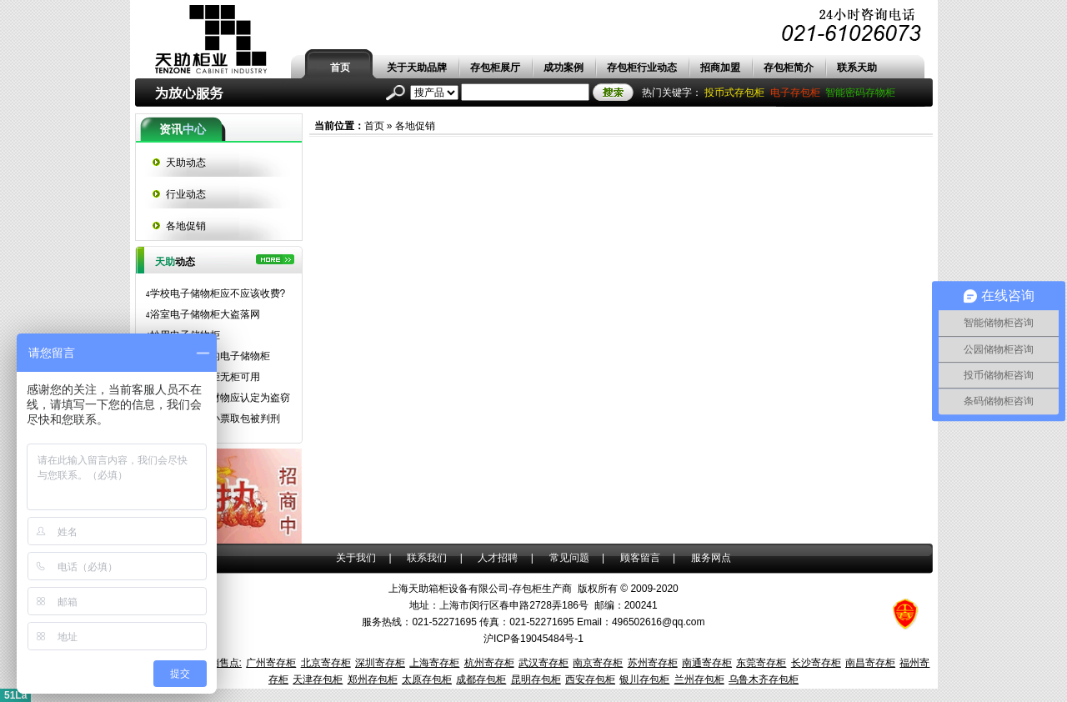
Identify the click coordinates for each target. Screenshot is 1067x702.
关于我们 (356, 558)
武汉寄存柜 (543, 663)
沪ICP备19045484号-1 (533, 638)
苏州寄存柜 (653, 663)
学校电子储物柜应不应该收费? (216, 293)
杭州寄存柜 (489, 663)
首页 (340, 67)
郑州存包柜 (373, 679)
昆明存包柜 (536, 679)
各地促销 (415, 126)
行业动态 (186, 194)
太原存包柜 (427, 679)
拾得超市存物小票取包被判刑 (213, 418)
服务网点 (711, 558)
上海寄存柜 (434, 663)
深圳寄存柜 (380, 663)
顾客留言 (640, 558)
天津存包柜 (318, 679)
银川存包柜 (644, 679)
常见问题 (569, 558)
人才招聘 (498, 558)
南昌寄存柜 (870, 663)
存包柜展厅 (495, 67)
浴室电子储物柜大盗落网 (203, 314)
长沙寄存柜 (816, 663)
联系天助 (857, 67)
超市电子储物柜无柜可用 (203, 377)
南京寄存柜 (598, 663)
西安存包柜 (590, 679)
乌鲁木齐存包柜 (764, 679)
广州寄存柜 (271, 663)
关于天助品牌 (417, 67)
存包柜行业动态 (642, 67)
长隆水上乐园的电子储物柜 (208, 356)
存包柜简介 (789, 67)
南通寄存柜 (707, 663)
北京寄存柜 (326, 663)
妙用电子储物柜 (183, 335)
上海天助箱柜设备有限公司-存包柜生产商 (480, 588)
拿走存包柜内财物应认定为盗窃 (218, 398)
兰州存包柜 (699, 679)
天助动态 (186, 162)
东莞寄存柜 (761, 663)
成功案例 (564, 67)
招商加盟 (720, 67)
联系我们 (427, 558)
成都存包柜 (481, 679)
